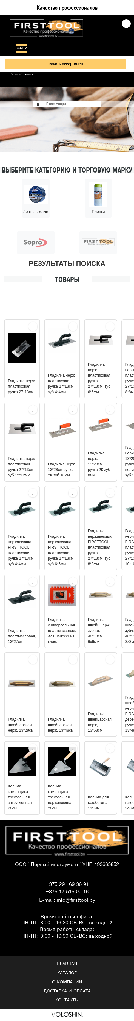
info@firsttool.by (76, 901)
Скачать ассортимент (66, 64)
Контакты (67, 1001)
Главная (67, 965)
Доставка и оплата (67, 992)
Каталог (67, 974)
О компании (67, 983)
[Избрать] (32, 327)
